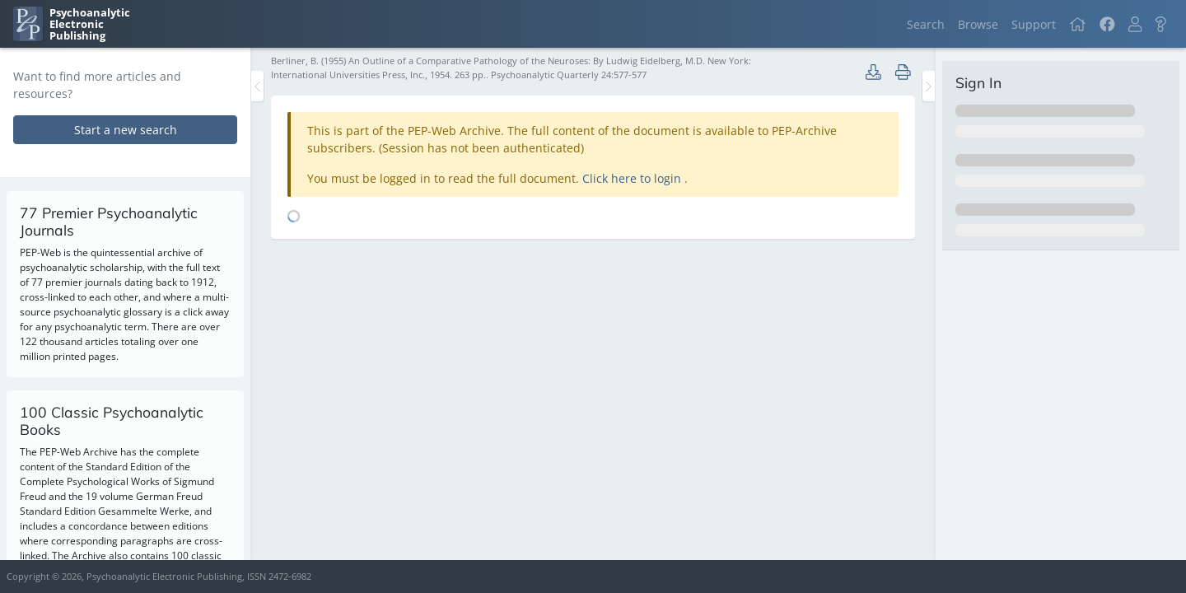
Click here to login (633, 178)
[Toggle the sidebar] (257, 86)
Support (1033, 24)
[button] (1135, 24)
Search (926, 24)
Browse (978, 24)
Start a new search (125, 130)
